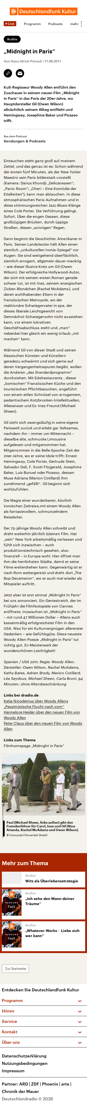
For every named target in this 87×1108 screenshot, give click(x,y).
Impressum (13, 1070)
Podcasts (55, 24)
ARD (25, 1083)
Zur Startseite (15, 968)
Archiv (12, 39)
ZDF (36, 1083)
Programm (32, 24)
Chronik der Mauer (20, 1091)
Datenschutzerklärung (24, 1055)
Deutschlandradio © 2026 (27, 1098)
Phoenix (51, 1083)
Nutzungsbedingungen (25, 1063)
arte (66, 1083)
